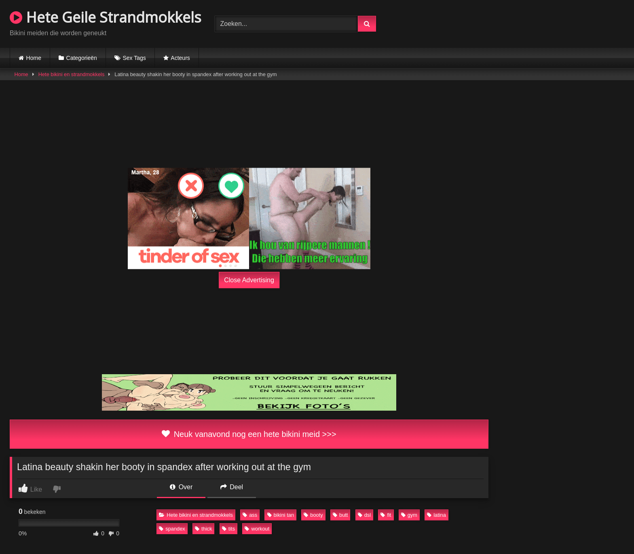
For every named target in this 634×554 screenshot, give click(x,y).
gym (409, 515)
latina (436, 515)
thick (203, 529)
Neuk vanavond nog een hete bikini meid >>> (249, 434)
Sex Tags (134, 58)
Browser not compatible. (529, 23)
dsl (364, 515)
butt (340, 515)
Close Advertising (249, 280)
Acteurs (180, 58)
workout (257, 529)
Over (181, 487)
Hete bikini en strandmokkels (71, 74)
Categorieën (81, 58)
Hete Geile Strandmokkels (105, 17)
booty (313, 515)
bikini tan (280, 515)
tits (228, 529)
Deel (231, 487)
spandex (172, 529)
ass (250, 515)
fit (385, 515)
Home (33, 58)
